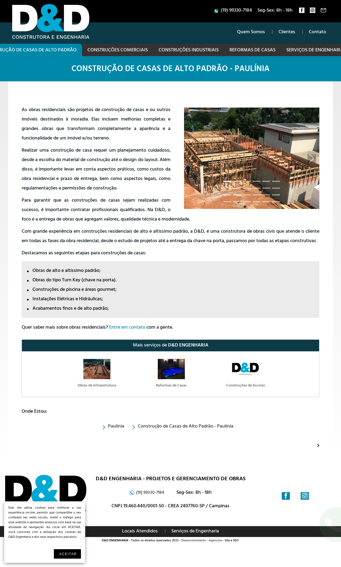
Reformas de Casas (252, 50)
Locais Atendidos (140, 531)
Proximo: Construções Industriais (313, 445)
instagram (312, 12)
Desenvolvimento (193, 541)
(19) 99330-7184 (236, 10)
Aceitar (68, 554)
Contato (317, 32)
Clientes (286, 32)
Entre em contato (127, 327)
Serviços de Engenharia (195, 531)
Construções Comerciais (117, 50)
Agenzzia (215, 541)
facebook (301, 12)
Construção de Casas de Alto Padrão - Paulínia (170, 69)
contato (323, 12)
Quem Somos (251, 32)
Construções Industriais (189, 50)
